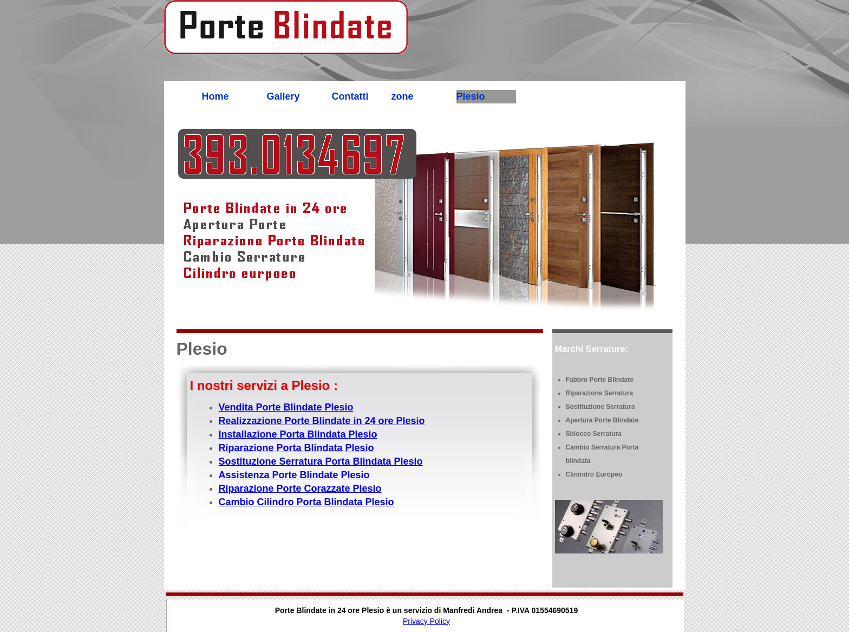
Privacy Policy (426, 621)
